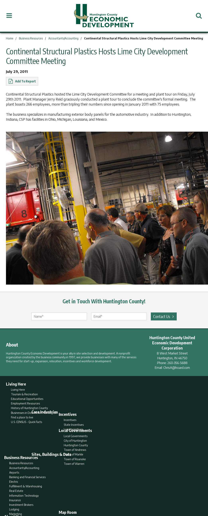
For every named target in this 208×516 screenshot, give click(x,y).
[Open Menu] (9, 15)
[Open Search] (199, 15)
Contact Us (164, 316)
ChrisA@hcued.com (176, 368)
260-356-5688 (177, 363)
